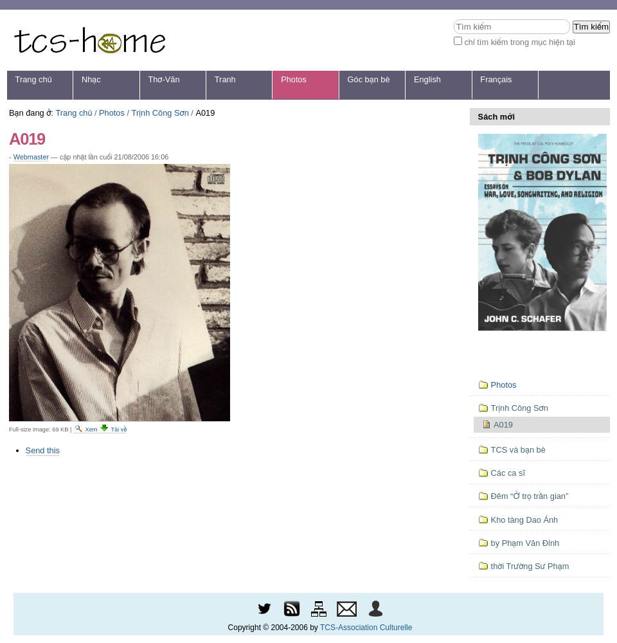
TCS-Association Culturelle (366, 627)
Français (496, 79)
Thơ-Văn (163, 79)
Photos (294, 79)
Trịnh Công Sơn (160, 113)
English (427, 79)
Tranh (225, 79)
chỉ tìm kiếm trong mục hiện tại (519, 42)
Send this (43, 450)
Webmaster (31, 157)
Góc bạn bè (369, 79)
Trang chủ (33, 79)
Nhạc (91, 79)
